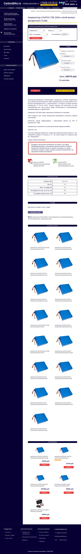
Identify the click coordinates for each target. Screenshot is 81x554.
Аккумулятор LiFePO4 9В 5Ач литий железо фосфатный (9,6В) (39, 325)
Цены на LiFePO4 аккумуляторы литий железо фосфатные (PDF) (41, 163)
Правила (24, 539)
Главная (33, 11)
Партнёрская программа (29, 536)
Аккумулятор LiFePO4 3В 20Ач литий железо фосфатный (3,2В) (63, 299)
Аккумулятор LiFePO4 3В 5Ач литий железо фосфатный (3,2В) (39, 248)
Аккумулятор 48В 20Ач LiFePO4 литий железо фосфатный (63, 456)
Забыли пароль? (9, 72)
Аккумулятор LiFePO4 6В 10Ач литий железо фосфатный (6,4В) (38, 377)
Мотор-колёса (45, 107)
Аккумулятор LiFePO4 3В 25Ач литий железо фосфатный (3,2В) (38, 273)
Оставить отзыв (36, 212)
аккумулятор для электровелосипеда (62, 216)
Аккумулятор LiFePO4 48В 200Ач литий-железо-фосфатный (39, 484)
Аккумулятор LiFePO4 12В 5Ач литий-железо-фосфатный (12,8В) (64, 351)
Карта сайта (8, 538)
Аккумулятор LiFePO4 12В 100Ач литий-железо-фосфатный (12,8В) (39, 456)
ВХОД (66, 1)
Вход (5, 69)
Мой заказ (68, 4)
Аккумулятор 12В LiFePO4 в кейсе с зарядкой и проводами (39, 510)
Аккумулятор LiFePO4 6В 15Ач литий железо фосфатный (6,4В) (38, 403)
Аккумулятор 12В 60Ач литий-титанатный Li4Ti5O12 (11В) (62, 484)
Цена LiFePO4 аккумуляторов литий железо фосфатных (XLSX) (66, 163)
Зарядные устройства (10, 29)
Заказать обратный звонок (49, 4)
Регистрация (73, 1)
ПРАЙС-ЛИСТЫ (20, 8)
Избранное (7, 75)
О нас (5, 55)
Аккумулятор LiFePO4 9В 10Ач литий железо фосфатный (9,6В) (38, 429)
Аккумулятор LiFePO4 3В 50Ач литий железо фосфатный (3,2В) (63, 377)
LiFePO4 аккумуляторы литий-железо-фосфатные (11, 14)
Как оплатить (7, 49)
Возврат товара (9, 535)
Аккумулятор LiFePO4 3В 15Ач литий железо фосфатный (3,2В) (63, 273)
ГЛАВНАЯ (11, 8)
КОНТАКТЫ (56, 8)
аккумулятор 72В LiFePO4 (40, 216)
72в (49, 216)
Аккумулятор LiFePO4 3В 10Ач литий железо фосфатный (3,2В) (63, 248)
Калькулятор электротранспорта (7, 33)
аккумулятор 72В (46, 218)
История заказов (9, 79)
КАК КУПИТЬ (31, 8)
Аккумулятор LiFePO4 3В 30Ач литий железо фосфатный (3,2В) (38, 299)
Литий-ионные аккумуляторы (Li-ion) (10, 24)
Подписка (42, 541)
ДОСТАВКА (40, 8)
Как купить (7, 46)
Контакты (6, 58)
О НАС (48, 8)
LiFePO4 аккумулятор (34, 218)
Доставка (6, 52)
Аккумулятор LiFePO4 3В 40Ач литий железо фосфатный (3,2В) (63, 325)
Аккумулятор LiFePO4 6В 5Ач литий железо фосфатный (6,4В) (39, 351)
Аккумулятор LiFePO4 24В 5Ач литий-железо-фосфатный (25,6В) (64, 403)
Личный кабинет (44, 532)
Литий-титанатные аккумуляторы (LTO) (10, 19)
